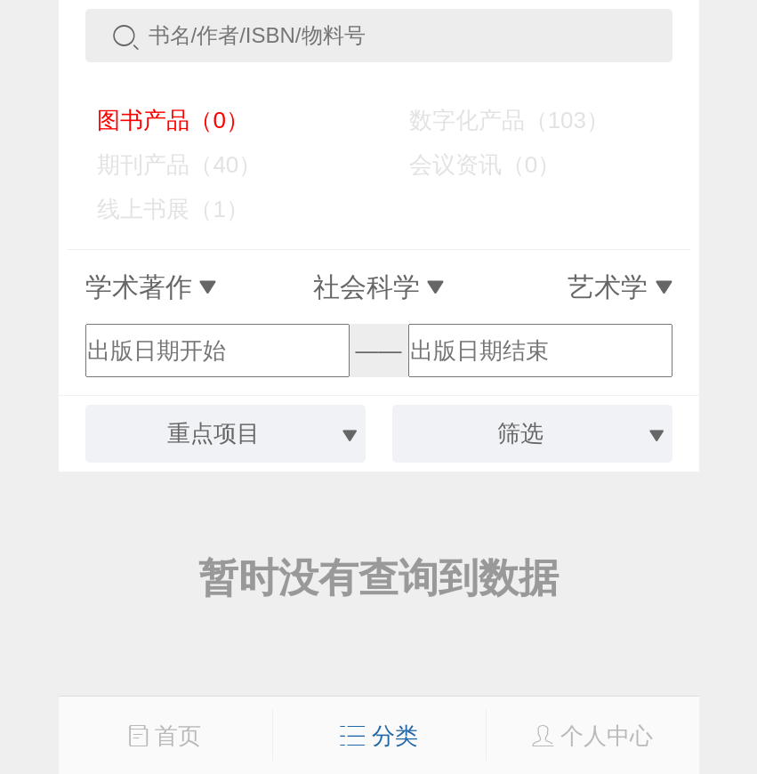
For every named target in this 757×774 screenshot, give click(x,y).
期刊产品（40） (167, 164)
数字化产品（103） (496, 120)
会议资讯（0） (471, 164)
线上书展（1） (160, 209)
